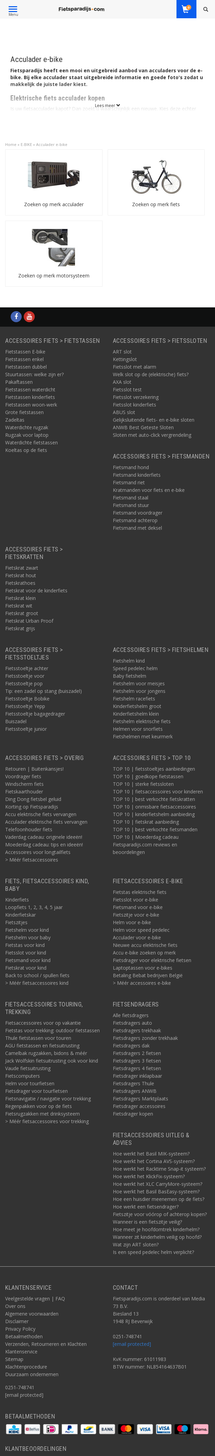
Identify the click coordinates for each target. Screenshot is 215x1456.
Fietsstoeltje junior (26, 729)
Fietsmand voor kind (28, 960)
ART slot (122, 351)
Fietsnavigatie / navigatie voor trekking (48, 1098)
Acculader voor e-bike (137, 937)
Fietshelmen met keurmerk (143, 736)
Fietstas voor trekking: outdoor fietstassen (52, 1030)
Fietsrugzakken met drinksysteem (42, 1113)
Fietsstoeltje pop (24, 683)
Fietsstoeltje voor (24, 676)
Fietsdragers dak (131, 1045)
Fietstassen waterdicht (30, 389)
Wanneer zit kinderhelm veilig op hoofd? (157, 1237)
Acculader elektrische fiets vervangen (46, 822)
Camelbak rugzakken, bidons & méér (46, 1053)
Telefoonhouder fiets (28, 829)
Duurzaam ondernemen (31, 1374)
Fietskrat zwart (21, 568)
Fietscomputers (22, 1076)
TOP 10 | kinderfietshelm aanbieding (154, 814)
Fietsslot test (127, 389)
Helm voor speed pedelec (141, 930)
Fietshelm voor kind (27, 930)
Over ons (15, 1306)
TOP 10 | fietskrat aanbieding (146, 822)
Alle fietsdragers (131, 1015)
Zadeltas (14, 419)
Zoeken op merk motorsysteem (53, 275)
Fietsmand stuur (131, 505)
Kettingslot (125, 359)
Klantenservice (21, 1351)
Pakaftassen (19, 382)
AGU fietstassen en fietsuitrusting (42, 1045)
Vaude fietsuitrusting (28, 1068)
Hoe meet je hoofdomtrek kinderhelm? (156, 1229)
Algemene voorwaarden (31, 1313)
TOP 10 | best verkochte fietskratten (154, 799)
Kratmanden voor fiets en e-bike (149, 490)
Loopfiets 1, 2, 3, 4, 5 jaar (34, 907)
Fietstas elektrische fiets (139, 892)
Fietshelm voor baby (28, 937)
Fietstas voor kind (25, 945)
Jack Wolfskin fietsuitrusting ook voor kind (51, 1060)
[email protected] (132, 1344)
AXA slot (122, 382)
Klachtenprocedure (26, 1366)
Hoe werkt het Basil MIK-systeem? (151, 1153)
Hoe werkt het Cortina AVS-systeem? (154, 1161)
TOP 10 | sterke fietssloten (143, 784)
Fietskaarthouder (24, 791)
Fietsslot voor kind (25, 952)
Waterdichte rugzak (26, 427)
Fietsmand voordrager (137, 512)
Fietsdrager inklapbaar (137, 1076)
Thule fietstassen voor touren (38, 1038)
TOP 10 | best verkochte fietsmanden (155, 829)
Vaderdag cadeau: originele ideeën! (43, 837)
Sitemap (14, 1359)
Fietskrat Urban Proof (29, 621)
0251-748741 (19, 1387)
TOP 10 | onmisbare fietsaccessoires (154, 806)
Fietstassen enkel (24, 359)
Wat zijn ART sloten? (136, 1244)
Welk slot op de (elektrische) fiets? (151, 374)
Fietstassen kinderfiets (30, 397)
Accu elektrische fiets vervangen (40, 814)
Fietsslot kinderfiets (134, 404)
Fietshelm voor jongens (139, 691)
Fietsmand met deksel (137, 528)
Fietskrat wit (18, 605)
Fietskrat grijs (20, 628)
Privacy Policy (20, 1329)
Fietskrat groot (21, 613)
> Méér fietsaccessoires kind (36, 983)
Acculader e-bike (51, 144)
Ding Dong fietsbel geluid (33, 799)
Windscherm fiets (24, 784)
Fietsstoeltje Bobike (27, 698)
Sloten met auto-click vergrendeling (152, 435)
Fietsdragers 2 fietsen (137, 1053)
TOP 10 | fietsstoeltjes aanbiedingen (154, 769)
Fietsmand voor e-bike (138, 907)
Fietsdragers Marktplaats (140, 1098)
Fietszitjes (16, 922)
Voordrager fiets (23, 776)
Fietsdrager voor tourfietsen (36, 1091)
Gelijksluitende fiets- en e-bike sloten (153, 419)
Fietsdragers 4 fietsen (137, 1068)
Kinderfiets (17, 899)
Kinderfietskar (20, 914)
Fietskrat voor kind (25, 967)
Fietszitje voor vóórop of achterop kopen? (160, 1214)
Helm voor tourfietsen (29, 1083)
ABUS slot (124, 412)
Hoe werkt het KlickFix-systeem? (149, 1176)
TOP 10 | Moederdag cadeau (146, 837)
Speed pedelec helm (135, 668)
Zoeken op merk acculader (54, 204)
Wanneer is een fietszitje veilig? (147, 1221)
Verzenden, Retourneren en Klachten (46, 1344)
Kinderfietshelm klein (136, 713)
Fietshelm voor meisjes (139, 683)
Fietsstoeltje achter (26, 668)
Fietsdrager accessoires (139, 1106)
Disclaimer (17, 1321)
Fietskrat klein (20, 598)
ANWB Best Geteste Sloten (143, 427)
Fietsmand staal (130, 497)
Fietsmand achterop (135, 520)
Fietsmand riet (129, 482)
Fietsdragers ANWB (135, 1091)
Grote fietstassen (24, 412)
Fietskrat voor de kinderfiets (36, 590)
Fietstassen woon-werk (31, 404)
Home (11, 144)
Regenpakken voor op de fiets (38, 1106)
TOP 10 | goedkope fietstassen (148, 776)
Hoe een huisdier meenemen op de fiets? (158, 1199)
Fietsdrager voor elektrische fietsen (152, 960)
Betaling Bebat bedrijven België (148, 975)
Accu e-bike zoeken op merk (144, 952)
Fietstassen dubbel (26, 366)
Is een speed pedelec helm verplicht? (153, 1252)
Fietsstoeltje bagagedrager (35, 713)
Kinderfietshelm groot (137, 706)
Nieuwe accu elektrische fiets (145, 945)
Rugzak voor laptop (27, 435)
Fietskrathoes (20, 583)
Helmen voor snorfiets (138, 729)
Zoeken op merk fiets (156, 204)
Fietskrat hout (20, 575)
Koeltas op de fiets (26, 450)
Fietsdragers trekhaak (137, 1030)
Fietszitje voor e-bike (136, 914)
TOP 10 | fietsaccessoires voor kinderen (158, 791)
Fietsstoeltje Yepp (25, 706)
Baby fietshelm (129, 676)
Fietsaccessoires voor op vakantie (43, 1023)
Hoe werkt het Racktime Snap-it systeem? (159, 1168)
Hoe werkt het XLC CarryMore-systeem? (157, 1184)
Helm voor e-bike (132, 922)
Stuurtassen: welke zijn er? (34, 374)
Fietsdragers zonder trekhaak (145, 1038)
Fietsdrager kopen (133, 1113)
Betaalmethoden (24, 1336)
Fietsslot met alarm (134, 366)
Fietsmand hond (131, 467)
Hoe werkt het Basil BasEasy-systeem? (156, 1191)
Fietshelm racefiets (134, 698)
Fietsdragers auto (132, 1023)
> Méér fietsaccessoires (31, 859)
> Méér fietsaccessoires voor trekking (47, 1121)
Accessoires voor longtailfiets (38, 852)
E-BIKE (26, 144)
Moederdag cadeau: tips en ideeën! (44, 844)
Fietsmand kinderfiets (137, 475)
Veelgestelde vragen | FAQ (35, 1298)
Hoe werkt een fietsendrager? (146, 1206)
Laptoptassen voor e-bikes (142, 967)
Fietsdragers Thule (133, 1083)
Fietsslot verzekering (136, 397)
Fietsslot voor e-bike (135, 899)
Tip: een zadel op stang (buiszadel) (43, 691)
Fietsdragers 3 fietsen (137, 1060)
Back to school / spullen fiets (37, 975)
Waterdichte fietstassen (31, 442)
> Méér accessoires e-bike (142, 983)
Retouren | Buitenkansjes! (34, 769)
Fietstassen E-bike (25, 351)
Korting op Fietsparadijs (31, 806)
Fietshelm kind (129, 660)
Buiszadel (15, 721)
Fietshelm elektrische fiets (142, 721)
